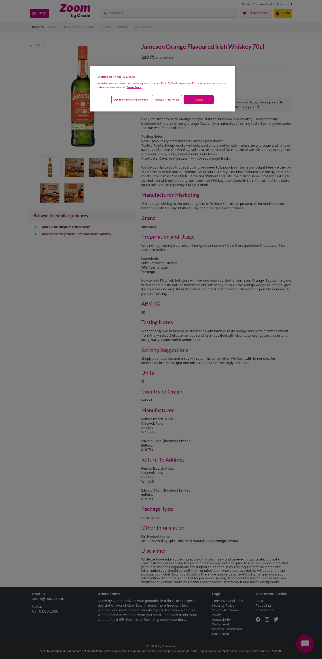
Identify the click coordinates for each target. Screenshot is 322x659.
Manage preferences (167, 99)
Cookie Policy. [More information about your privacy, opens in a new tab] (134, 87)
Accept (199, 99)
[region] (162, 88)
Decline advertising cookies (131, 99)
